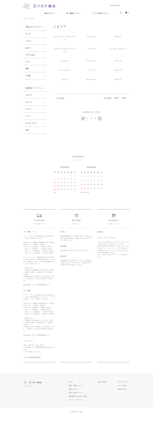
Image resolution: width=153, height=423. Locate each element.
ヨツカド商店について (100, 13)
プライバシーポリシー (81, 407)
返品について (78, 396)
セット (28, 64)
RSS (102, 389)
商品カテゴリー (49, 13)
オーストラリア (32, 129)
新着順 (124, 98)
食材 (27, 71)
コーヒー (29, 42)
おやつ (28, 49)
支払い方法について (80, 399)
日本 (27, 137)
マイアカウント (115, 5)
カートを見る (123, 392)
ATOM (108, 389)
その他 (28, 79)
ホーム (25, 18)
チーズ (28, 34)
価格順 (116, 98)
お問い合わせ (123, 396)
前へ (83, 118)
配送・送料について (80, 392)
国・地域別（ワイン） (73, 13)
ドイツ (28, 122)
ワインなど (30, 57)
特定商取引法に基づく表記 (83, 403)
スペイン (29, 114)
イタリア (32, 18)
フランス (29, 106)
